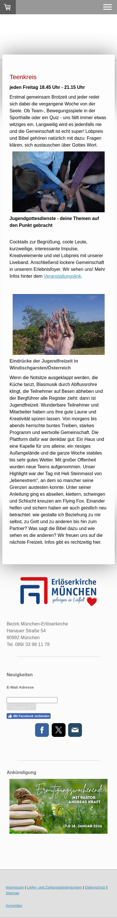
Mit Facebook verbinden (28, 716)
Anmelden (14, 905)
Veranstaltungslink (62, 276)
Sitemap (12, 893)
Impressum (15, 887)
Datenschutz (95, 887)
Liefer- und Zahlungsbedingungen (54, 887)
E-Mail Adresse (20, 687)
